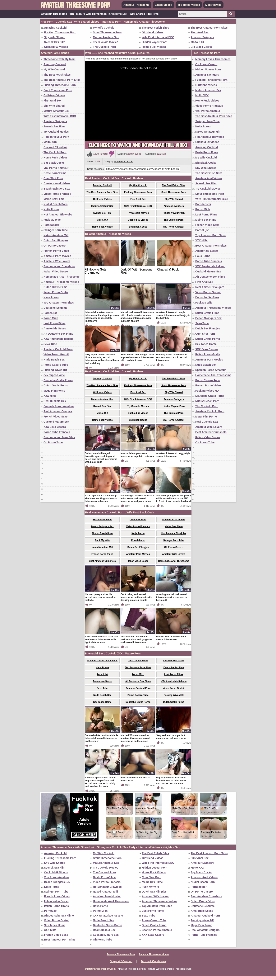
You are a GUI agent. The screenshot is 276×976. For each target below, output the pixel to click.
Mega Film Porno (54, 390)
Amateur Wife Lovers (57, 261)
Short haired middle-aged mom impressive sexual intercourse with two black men (137, 357)
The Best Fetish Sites (155, 27)
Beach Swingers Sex (57, 188)
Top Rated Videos (188, 4)
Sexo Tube (50, 344)
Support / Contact (121, 961)
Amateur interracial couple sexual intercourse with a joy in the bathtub (173, 315)
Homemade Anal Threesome (62, 276)
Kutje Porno (51, 209)
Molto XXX (197, 42)
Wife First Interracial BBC (158, 37)
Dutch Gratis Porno (56, 385)
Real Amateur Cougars (58, 411)
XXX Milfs (50, 395)
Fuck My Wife (52, 219)
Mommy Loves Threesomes (213, 59)
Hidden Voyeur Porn (155, 42)
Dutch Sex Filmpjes (56, 240)
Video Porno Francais (57, 193)
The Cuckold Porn (104, 46)
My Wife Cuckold (103, 27)
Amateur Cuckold (123, 161)
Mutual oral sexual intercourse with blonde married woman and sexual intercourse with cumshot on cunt (137, 316)
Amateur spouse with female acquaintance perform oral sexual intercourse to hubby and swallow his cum (100, 782)
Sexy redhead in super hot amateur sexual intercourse (171, 737)
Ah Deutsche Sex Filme (58, 333)
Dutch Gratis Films (55, 287)
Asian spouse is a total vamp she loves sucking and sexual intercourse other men (101, 498)
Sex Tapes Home (54, 375)
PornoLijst (50, 312)
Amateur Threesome (136, 4)
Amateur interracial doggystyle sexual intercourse (173, 455)
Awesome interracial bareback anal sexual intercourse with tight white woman (101, 639)
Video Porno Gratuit (56, 354)
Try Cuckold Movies (105, 42)
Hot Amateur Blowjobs (58, 214)
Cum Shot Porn (53, 178)
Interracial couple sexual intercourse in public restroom (137, 455)
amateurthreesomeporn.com (100, 969)
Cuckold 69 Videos (56, 46)
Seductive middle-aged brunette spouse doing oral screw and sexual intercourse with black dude (101, 457)
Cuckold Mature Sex (56, 421)
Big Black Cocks (201, 46)
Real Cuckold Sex (55, 401)
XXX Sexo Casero (55, 426)
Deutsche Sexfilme (55, 307)
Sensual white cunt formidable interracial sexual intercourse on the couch (101, 738)
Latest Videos (163, 4)
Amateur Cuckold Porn (58, 349)
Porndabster (51, 224)
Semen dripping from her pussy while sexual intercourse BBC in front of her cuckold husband (173, 498)
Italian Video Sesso (56, 271)
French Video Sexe (55, 416)
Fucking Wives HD (55, 369)
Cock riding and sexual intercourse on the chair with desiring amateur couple (136, 597)
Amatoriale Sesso (55, 328)
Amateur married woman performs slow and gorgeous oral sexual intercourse (136, 639)
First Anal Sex (200, 32)
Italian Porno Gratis (56, 292)
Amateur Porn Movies (57, 255)
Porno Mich (51, 318)
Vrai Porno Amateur (56, 167)
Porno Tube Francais (57, 432)
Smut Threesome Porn (107, 32)
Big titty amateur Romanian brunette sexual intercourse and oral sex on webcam (171, 780)
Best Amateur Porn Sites (59, 437)
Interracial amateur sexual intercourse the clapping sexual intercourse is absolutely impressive (102, 316)
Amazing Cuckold (55, 27)
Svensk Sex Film (54, 42)
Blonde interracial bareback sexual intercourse (171, 638)
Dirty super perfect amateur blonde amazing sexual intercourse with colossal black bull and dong (102, 359)
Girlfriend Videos (152, 32)
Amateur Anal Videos (57, 183)
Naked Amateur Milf (56, 235)
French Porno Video (56, 250)
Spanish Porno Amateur (59, 406)
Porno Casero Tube (56, 364)
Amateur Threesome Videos (61, 281)
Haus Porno (51, 297)
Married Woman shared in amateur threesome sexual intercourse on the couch (135, 738)
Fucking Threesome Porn (60, 32)
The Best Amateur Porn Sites (209, 27)
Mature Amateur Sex (106, 37)
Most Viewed (213, 4)
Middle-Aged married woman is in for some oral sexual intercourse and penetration (137, 498)
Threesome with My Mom (59, 59)
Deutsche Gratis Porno (58, 380)
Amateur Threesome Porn (121, 954)
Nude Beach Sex (54, 359)
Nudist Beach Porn (55, 204)
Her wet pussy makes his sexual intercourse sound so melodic (100, 597)
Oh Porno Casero (55, 245)
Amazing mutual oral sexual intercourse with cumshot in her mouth (171, 597)
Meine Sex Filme (54, 198)
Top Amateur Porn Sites (59, 302)
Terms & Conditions (153, 961)
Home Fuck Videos (154, 46)
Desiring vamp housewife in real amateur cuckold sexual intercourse (171, 357)
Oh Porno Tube (53, 442)
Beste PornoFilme (55, 173)
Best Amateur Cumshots (59, 266)
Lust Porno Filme (54, 323)
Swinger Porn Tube (56, 230)
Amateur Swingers (202, 37)
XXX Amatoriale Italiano (59, 338)
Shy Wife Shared (54, 37)
